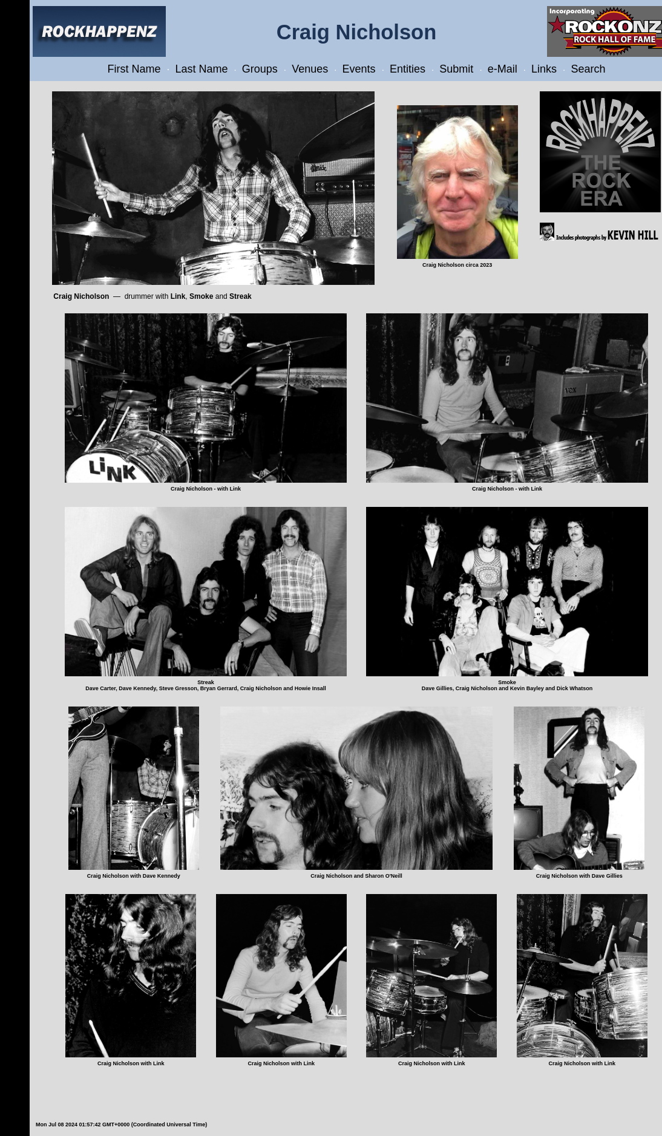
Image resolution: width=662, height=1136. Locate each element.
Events (359, 69)
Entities (407, 69)
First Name (134, 69)
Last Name (201, 69)
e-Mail (502, 69)
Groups (260, 69)
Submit (456, 69)
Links (544, 69)
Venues (310, 69)
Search (588, 69)
